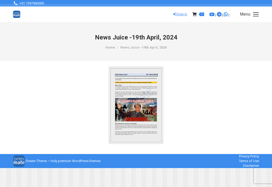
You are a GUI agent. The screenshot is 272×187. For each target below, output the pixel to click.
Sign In (180, 14)
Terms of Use (249, 161)
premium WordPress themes (79, 161)
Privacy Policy (249, 156)
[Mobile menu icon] (249, 14)
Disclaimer (251, 166)
